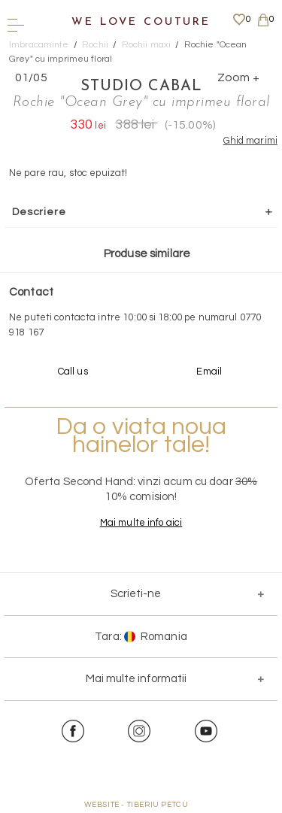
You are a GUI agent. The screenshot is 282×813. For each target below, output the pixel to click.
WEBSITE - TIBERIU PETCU (136, 804)
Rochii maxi (146, 45)
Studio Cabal (141, 86)
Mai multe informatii (136, 678)
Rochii (95, 45)
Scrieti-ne (136, 593)
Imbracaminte (39, 45)
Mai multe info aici (141, 522)
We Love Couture (141, 22)
